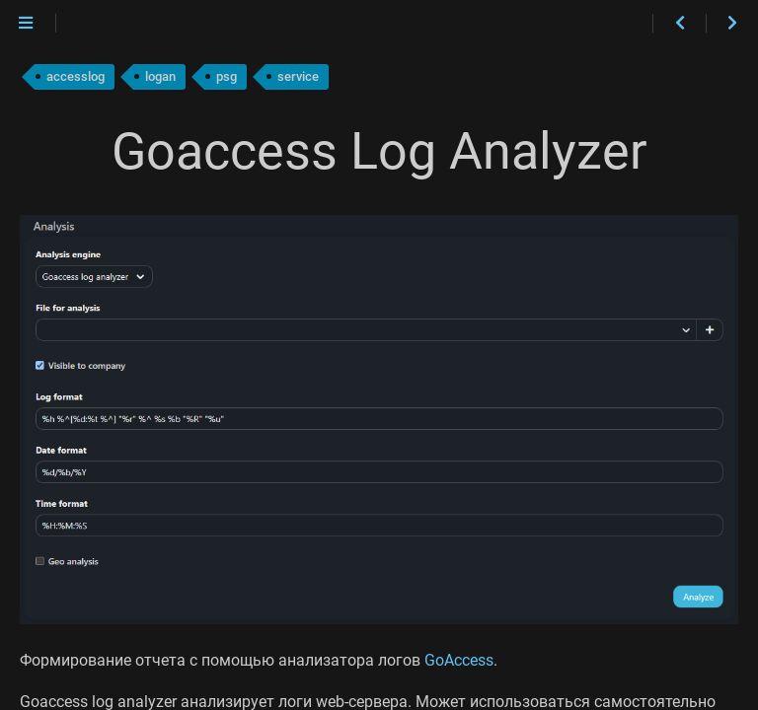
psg (226, 76)
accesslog (75, 76)
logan (160, 76)
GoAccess (458, 660)
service (298, 76)
